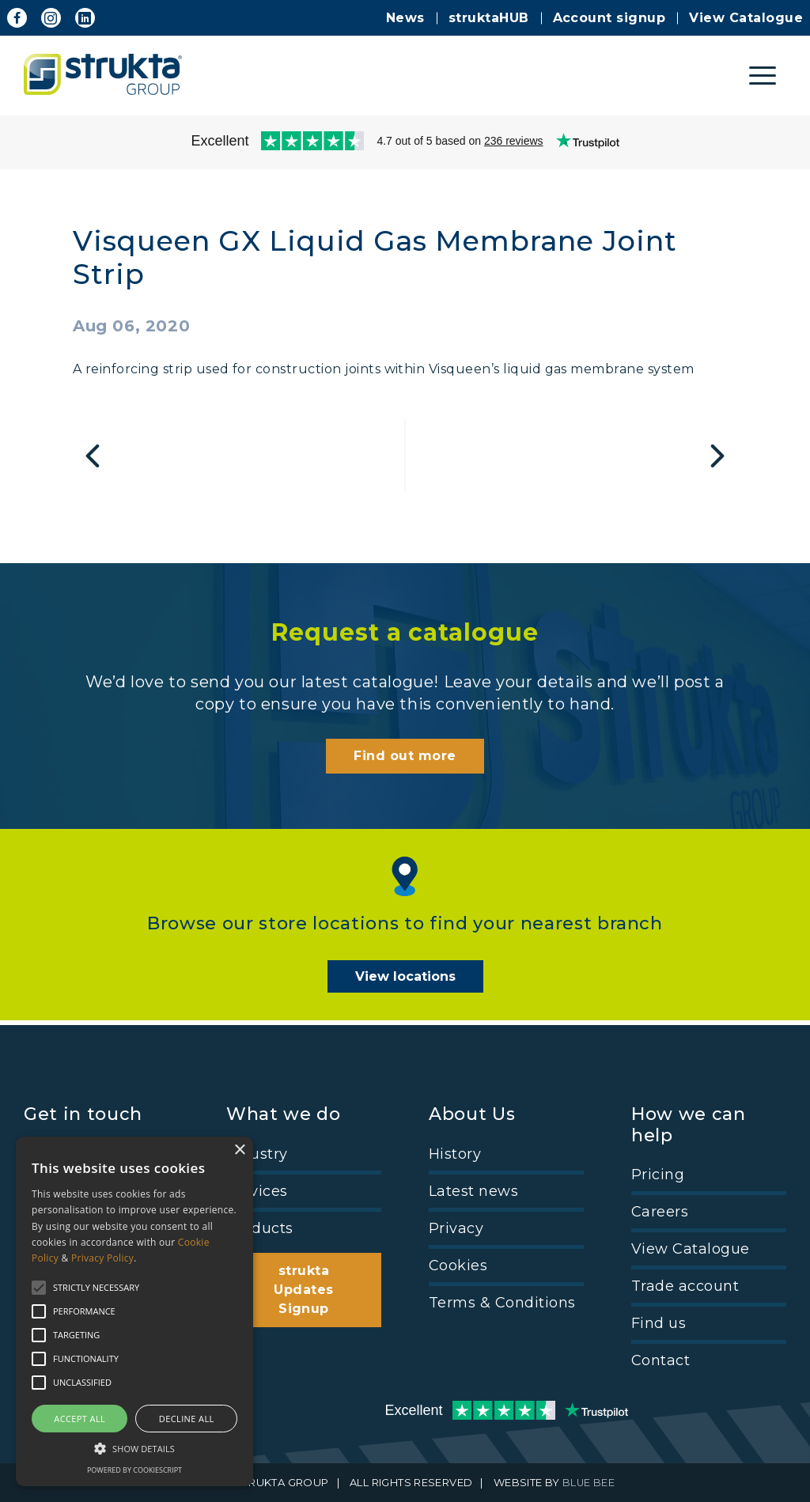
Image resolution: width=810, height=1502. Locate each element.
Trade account (685, 1286)
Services (257, 1191)
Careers (659, 1211)
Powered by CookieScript (134, 1470)
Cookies (458, 1265)
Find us (658, 1323)
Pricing (657, 1174)
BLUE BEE (588, 1483)
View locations (405, 981)
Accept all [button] (79, 1418)
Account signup (609, 17)
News (405, 17)
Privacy (456, 1228)
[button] (134, 1447)
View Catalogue (746, 17)
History (455, 1154)
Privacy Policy (102, 1258)
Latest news (473, 1191)
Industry (257, 1154)
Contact (660, 1360)
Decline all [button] (186, 1418)
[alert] (134, 1311)
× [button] (239, 1150)
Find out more (405, 760)
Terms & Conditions (502, 1302)
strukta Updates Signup (303, 1289)
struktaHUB (489, 17)
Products (259, 1228)
